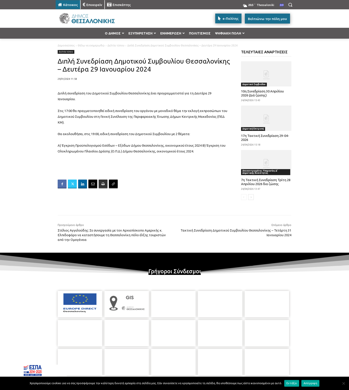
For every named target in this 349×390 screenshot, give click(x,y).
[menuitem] (282, 5)
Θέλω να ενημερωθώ (91, 45)
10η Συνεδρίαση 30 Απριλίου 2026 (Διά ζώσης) (262, 93)
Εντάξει (291, 383)
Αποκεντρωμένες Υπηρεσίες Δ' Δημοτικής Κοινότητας (260, 172)
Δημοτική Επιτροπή (253, 129)
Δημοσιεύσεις (66, 45)
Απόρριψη (310, 383)
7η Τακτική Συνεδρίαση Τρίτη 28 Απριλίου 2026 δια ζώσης (265, 182)
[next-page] (251, 197)
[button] (290, 5)
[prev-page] (244, 197)
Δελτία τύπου (116, 45)
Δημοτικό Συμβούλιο (254, 84)
